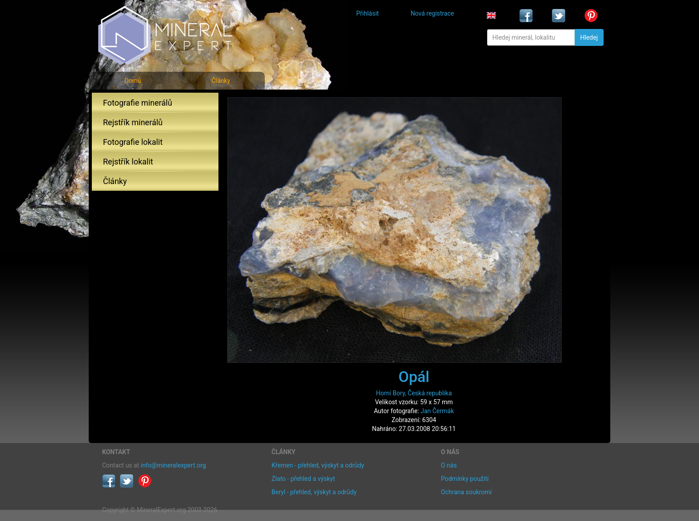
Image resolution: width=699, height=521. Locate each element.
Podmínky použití (465, 478)
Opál (414, 377)
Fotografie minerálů (137, 102)
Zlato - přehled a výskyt (303, 478)
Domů (132, 80)
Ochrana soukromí (466, 492)
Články (220, 80)
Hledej (589, 37)
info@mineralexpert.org (173, 465)
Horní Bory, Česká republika (414, 393)
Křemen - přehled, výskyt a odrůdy (317, 465)
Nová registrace (432, 13)
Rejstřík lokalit (128, 161)
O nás (449, 465)
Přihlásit (367, 13)
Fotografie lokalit (133, 142)
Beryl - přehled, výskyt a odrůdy (314, 492)
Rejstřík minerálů (133, 122)
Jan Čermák (437, 410)
